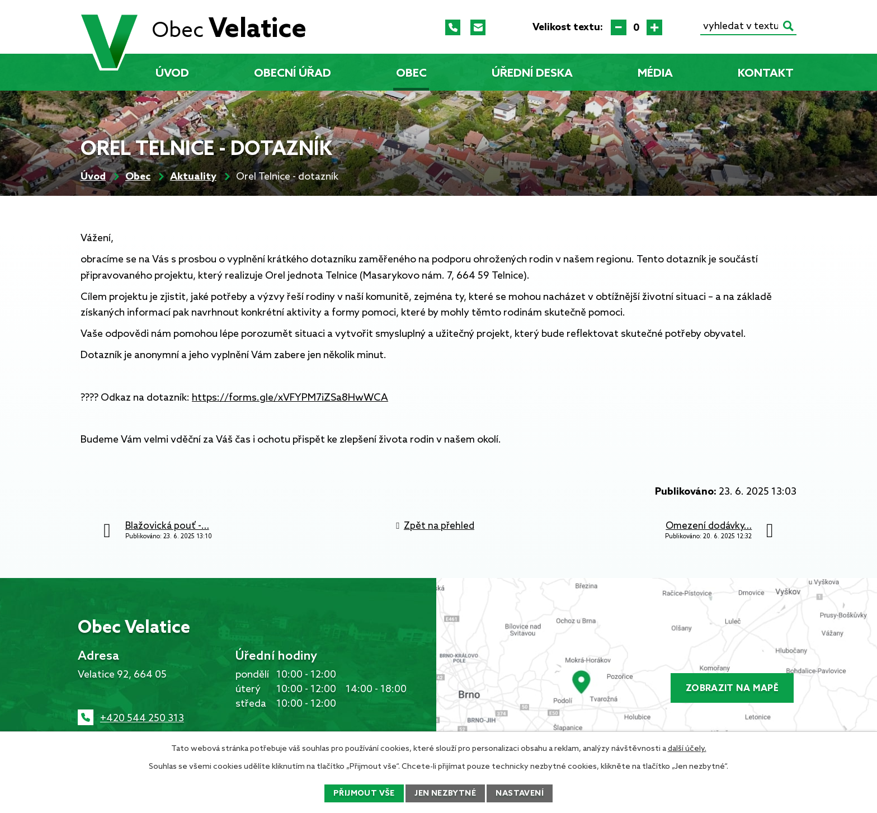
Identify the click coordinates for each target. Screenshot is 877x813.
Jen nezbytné (445, 793)
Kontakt (766, 74)
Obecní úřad (292, 74)
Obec (411, 74)
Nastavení (520, 793)
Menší (618, 27)
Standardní (636, 27)
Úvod (172, 74)
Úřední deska (532, 74)
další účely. (687, 749)
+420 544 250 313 (142, 718)
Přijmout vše (364, 793)
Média (655, 74)
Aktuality (193, 177)
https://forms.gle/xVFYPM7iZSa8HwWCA (290, 398)
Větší (654, 27)
